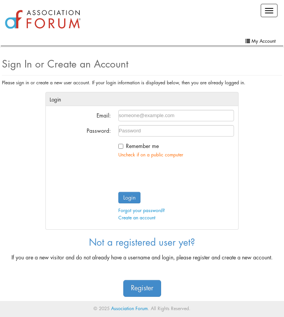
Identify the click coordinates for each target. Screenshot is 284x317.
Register (142, 288)
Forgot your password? (141, 210)
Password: (99, 131)
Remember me (142, 146)
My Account (260, 41)
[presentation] (176, 173)
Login (129, 197)
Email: (104, 115)
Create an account (136, 218)
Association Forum (129, 308)
